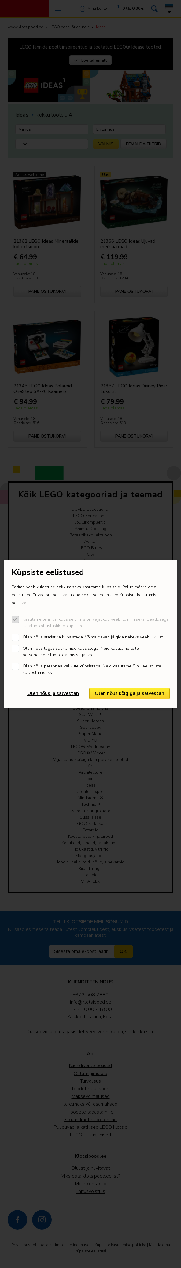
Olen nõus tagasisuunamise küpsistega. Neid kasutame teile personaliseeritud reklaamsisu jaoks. (81, 651)
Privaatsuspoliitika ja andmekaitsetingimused (75, 595)
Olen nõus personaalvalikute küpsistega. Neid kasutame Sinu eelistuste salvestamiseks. (92, 669)
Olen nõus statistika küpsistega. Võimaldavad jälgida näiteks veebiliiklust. (93, 637)
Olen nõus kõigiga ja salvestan (129, 693)
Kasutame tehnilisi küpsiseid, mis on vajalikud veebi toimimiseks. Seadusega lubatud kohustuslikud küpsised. (96, 622)
